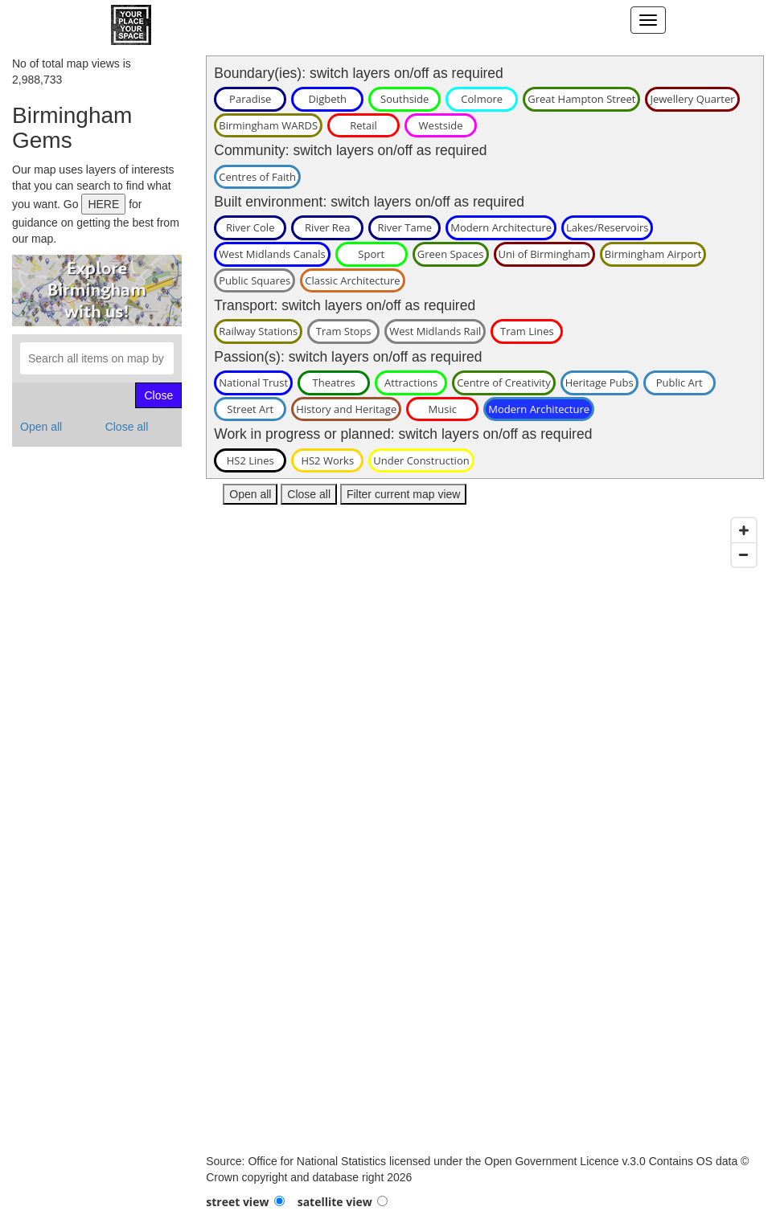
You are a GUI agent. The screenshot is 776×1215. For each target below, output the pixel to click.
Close (158, 395)
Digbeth (327, 99)
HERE (103, 204)
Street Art (250, 409)
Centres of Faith (257, 177)
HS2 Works (327, 460)
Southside (404, 99)
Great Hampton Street (581, 99)
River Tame (404, 227)
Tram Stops (344, 331)
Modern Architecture (501, 227)
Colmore (482, 99)
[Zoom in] (744, 530)
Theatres (334, 382)
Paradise (250, 99)
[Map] (485, 831)
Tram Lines (527, 331)
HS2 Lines (250, 460)
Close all (127, 426)
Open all (41, 426)
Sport (371, 254)
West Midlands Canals (272, 254)
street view (237, 1201)
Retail (363, 125)
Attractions (410, 382)
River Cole (250, 227)
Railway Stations (258, 331)
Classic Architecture (352, 280)
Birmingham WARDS (268, 125)
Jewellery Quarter (692, 99)
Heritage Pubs (599, 382)
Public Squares (254, 280)
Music (443, 409)
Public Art (679, 382)
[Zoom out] (744, 554)
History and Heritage (346, 409)
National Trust (253, 382)
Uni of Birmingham (544, 254)
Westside (441, 125)
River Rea (327, 227)
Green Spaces (450, 254)
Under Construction (421, 460)
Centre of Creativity (504, 382)
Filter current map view (404, 494)
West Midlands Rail (435, 331)
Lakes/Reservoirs (607, 227)
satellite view (335, 1201)
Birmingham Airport (653, 254)
